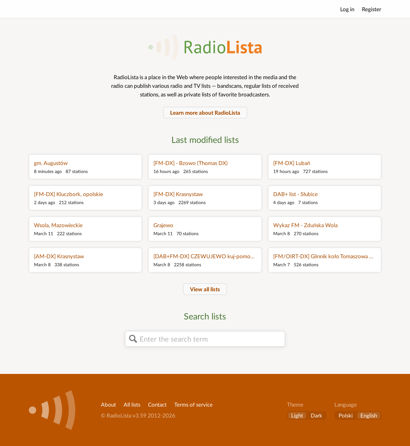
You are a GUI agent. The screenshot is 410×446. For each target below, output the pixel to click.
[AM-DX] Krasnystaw (59, 256)
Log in (347, 9)
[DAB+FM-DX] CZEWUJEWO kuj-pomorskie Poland (204, 256)
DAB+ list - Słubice (295, 194)
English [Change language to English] (368, 415)
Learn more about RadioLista (205, 112)
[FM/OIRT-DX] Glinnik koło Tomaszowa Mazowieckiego (324, 256)
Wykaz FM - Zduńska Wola (305, 225)
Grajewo (163, 225)
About (108, 404)
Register (371, 9)
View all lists (205, 289)
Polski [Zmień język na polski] (346, 415)
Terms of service (193, 404)
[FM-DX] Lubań (291, 163)
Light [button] (297, 415)
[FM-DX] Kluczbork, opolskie (68, 194)
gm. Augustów (51, 163)
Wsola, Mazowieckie (58, 225)
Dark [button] (316, 415)
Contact (157, 404)
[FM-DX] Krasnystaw (178, 194)
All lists (132, 404)
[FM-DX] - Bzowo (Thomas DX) (190, 163)
